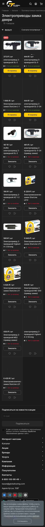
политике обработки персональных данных (21, 432)
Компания (7, 461)
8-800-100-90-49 (10, 479)
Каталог (6, 443)
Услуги (5, 457)
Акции (5, 448)
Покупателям (9, 470)
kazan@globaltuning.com (13, 484)
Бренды (6, 452)
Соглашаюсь (22, 521)
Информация (8, 466)
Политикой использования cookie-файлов (21, 516)
